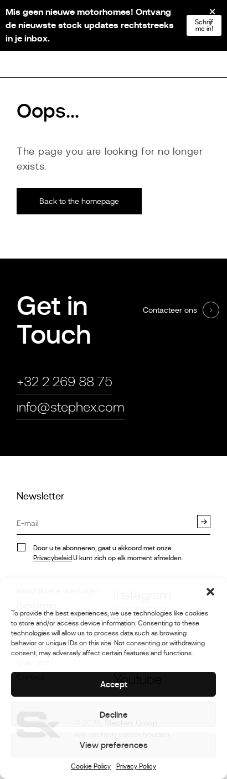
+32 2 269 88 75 (64, 381)
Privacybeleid (52, 558)
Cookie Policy (91, 766)
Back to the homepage (79, 201)
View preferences (114, 745)
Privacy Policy (136, 766)
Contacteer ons (170, 310)
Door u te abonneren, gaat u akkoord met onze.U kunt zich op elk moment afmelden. (108, 553)
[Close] (204, 15)
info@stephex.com (71, 406)
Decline (114, 714)
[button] (210, 591)
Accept (113, 684)
